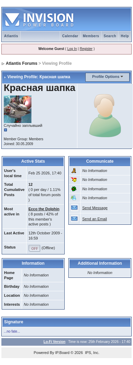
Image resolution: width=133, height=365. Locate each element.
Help (125, 36)
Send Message (94, 208)
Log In (72, 49)
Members (91, 36)
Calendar (70, 36)
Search (110, 36)
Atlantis (11, 36)
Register (86, 49)
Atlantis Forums (21, 63)
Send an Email (94, 219)
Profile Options (106, 76)
